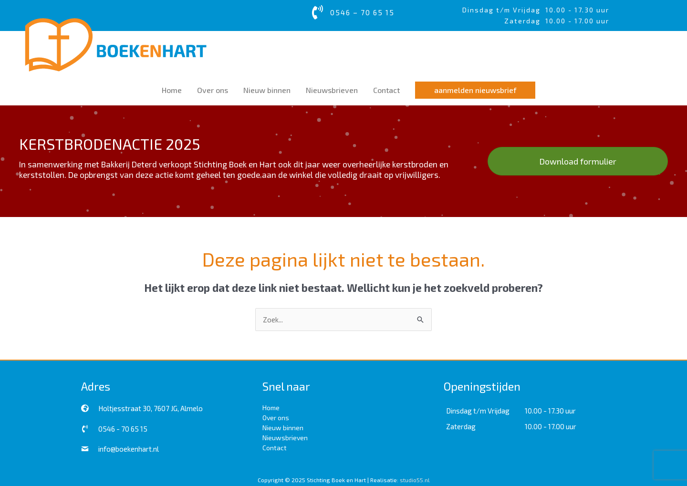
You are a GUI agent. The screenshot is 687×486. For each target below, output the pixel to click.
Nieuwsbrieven (285, 438)
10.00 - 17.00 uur (550, 426)
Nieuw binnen (282, 428)
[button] (475, 90)
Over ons (275, 418)
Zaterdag (461, 426)
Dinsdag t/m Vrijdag (503, 10)
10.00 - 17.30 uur (577, 10)
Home (271, 407)
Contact (274, 448)
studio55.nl (415, 479)
